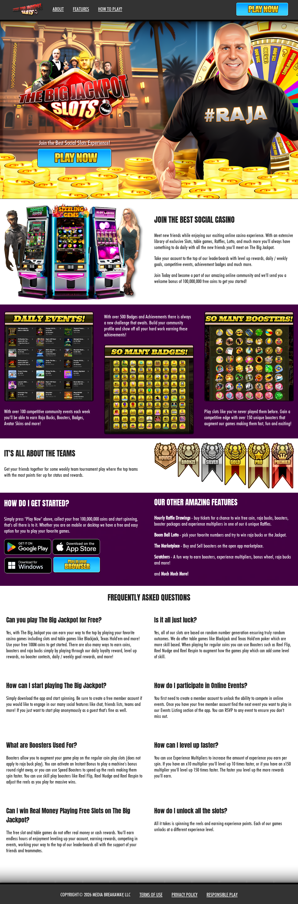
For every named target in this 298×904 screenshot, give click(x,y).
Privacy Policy (184, 895)
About (58, 9)
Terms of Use (150, 895)
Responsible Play (222, 895)
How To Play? (110, 9)
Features (81, 9)
